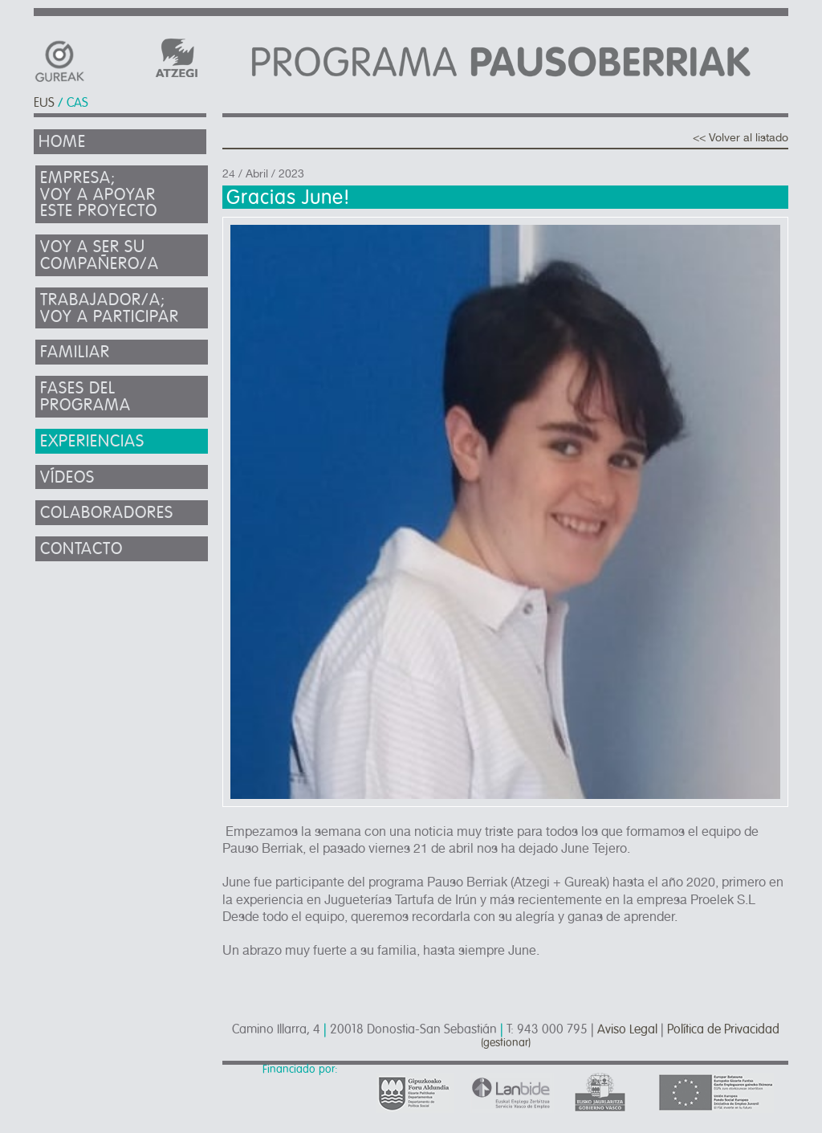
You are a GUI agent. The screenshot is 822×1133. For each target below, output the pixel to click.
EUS (44, 102)
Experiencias (92, 441)
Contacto (81, 548)
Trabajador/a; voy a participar (109, 308)
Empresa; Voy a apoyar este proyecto (98, 194)
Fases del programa (85, 397)
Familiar (75, 352)
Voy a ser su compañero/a (99, 255)
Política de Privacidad (723, 1029)
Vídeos (67, 477)
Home (62, 141)
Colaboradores (106, 512)
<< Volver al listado (740, 137)
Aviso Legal (627, 1029)
